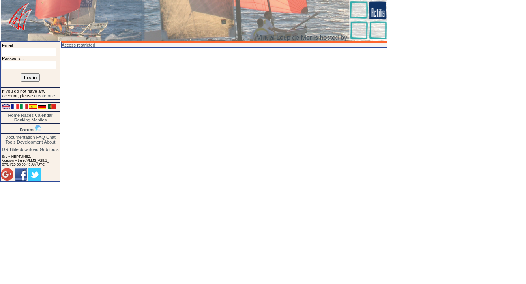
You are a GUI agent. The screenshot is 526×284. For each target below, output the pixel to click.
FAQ (40, 137)
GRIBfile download (20, 149)
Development (30, 142)
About (49, 142)
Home (14, 115)
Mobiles (39, 120)
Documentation (20, 137)
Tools (11, 142)
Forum (27, 129)
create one (45, 95)
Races (27, 115)
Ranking (22, 120)
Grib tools (49, 149)
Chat (51, 137)
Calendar (43, 115)
